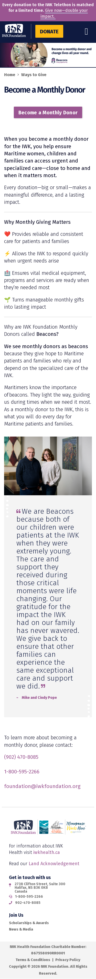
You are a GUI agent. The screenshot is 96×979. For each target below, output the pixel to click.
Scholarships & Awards (29, 923)
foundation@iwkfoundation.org (42, 786)
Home (9, 74)
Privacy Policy (67, 959)
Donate (49, 31)
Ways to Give (33, 74)
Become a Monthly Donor (48, 113)
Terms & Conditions (33, 959)
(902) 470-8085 (21, 757)
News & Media (21, 929)
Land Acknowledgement (54, 863)
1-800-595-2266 (21, 772)
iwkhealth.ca (46, 852)
